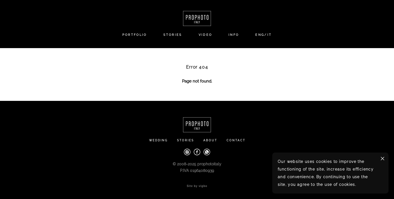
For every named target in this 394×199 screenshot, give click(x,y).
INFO (233, 35)
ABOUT (210, 140)
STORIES (172, 35)
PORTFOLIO (134, 35)
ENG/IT (263, 35)
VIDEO (205, 35)
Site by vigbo (197, 186)
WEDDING (158, 140)
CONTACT (236, 140)
